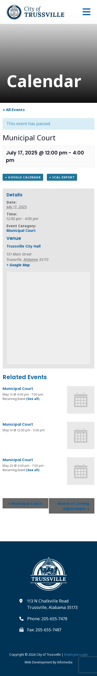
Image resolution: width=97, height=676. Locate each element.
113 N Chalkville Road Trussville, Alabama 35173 (52, 604)
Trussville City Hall (23, 246)
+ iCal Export (62, 177)
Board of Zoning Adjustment (73, 506)
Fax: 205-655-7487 (44, 630)
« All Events (14, 109)
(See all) (32, 399)
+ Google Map (18, 264)
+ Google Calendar (23, 177)
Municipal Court (21, 230)
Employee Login (76, 654)
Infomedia (64, 662)
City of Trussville (48, 654)
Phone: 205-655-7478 (47, 619)
